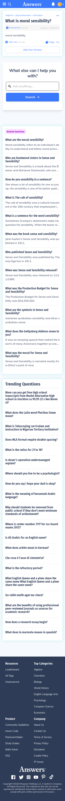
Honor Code (11, 731)
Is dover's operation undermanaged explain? (27, 461)
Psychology (40, 700)
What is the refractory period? (24, 568)
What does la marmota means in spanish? (31, 632)
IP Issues (39, 761)
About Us (39, 724)
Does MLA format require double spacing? (31, 439)
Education (38, 15)
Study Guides (12, 743)
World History (41, 688)
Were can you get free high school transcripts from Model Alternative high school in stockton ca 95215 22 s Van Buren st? (31, 397)
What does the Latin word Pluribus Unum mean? (30, 414)
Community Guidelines (17, 724)
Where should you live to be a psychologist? (32, 473)
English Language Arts (46, 694)
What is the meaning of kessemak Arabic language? (30, 495)
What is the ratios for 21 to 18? (24, 450)
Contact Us (40, 731)
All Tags (9, 675)
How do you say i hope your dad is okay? (30, 483)
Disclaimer (39, 749)
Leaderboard (12, 669)
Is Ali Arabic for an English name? (26, 537)
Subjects (9, 15)
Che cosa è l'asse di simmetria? (24, 558)
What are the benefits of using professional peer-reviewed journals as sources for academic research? (32, 608)
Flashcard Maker (14, 737)
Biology (38, 681)
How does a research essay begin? (26, 622)
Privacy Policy (41, 743)
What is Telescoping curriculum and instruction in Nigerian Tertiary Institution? (32, 427)
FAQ (7, 755)
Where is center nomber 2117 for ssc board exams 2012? (31, 525)
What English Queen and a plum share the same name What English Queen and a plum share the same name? (32, 581)
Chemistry (39, 675)
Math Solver (11, 749)
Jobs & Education (23, 15)
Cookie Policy (41, 755)
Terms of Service (43, 737)
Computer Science (44, 706)
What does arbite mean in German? (27, 548)
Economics (39, 712)
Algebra (38, 669)
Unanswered (12, 681)
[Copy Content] (50, 42)
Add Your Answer (32, 49)
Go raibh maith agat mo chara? (24, 595)
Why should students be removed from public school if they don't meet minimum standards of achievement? (31, 510)
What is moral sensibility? (28, 20)
